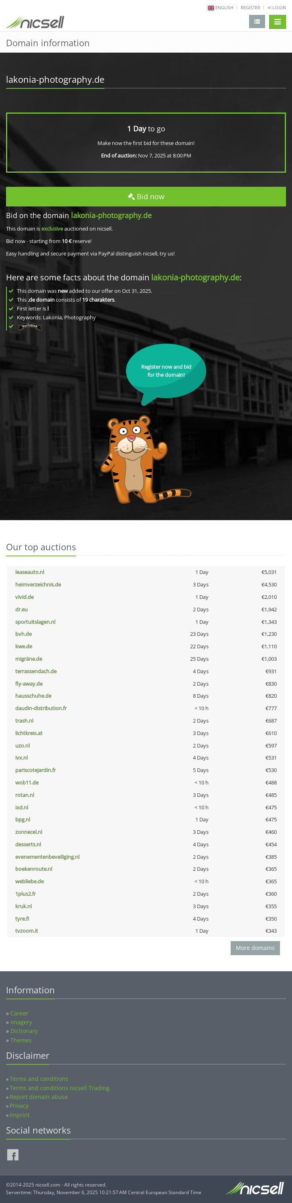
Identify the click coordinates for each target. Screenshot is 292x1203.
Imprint (20, 1115)
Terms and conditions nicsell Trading (60, 1088)
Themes (21, 1040)
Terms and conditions (39, 1078)
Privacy (19, 1105)
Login (277, 7)
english (224, 7)
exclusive (52, 228)
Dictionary (24, 1031)
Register (250, 7)
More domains (255, 948)
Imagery (21, 1022)
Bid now (146, 196)
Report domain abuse (39, 1097)
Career (19, 1013)
